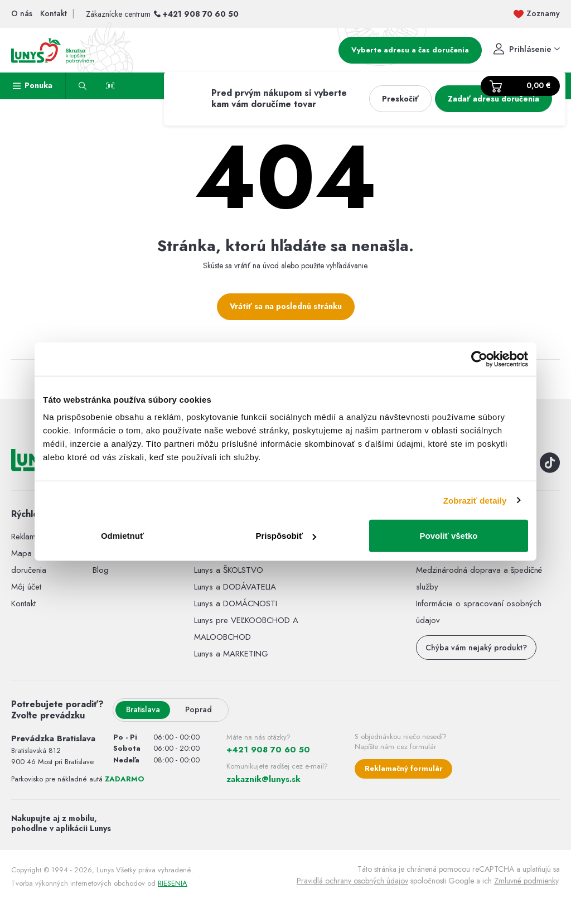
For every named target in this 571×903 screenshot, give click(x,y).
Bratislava (143, 709)
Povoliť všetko (449, 535)
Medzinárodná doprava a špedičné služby (479, 578)
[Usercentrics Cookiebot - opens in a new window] (479, 358)
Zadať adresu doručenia (493, 98)
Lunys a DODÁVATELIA (235, 587)
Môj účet (26, 587)
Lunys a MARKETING (231, 654)
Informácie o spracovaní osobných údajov (478, 611)
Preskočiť (400, 98)
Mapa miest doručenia (31, 561)
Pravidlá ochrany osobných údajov (352, 880)
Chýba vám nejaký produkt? (476, 647)
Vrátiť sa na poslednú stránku (286, 306)
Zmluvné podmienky (526, 880)
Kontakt (23, 603)
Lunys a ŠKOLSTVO (228, 570)
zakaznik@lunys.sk (263, 779)
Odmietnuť (122, 535)
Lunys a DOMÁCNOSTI (235, 603)
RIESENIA (172, 883)
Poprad (198, 709)
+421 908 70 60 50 (201, 14)
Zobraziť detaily (475, 500)
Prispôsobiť (285, 535)
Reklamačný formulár (404, 768)
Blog (101, 570)
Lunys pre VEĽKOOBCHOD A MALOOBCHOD (246, 628)
